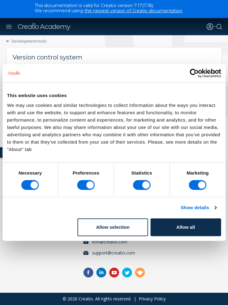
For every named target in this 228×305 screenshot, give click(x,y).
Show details (195, 207)
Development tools (29, 41)
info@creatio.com (109, 242)
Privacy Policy (152, 299)
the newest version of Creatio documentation (133, 10)
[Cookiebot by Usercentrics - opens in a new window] (194, 73)
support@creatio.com (113, 253)
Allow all (185, 227)
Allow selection (112, 227)
